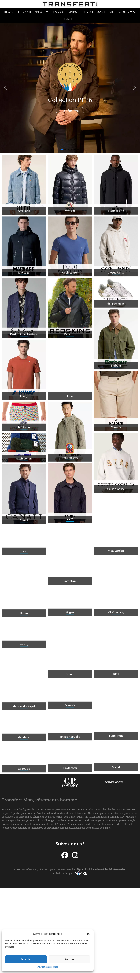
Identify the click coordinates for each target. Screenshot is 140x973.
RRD (116, 700)
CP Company (116, 638)
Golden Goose (116, 515)
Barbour (116, 391)
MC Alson (24, 440)
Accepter (26, 959)
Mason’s (116, 453)
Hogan (70, 625)
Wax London (116, 577)
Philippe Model (116, 317)
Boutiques (123, 11)
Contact (67, 19)
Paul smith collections (24, 360)
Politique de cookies (47, 967)
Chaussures (58, 11)
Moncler (70, 237)
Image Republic (70, 749)
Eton (70, 422)
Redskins (70, 360)
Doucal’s (70, 718)
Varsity (24, 657)
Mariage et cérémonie (81, 11)
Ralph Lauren (70, 298)
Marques (40, 11)
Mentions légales (75, 869)
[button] (88, 934)
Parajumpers (70, 484)
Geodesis (24, 750)
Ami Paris (24, 237)
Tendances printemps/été (17, 11)
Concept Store (105, 11)
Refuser (69, 959)
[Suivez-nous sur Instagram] (75, 855)
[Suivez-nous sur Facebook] (64, 855)
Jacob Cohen (24, 471)
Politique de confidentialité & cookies (105, 869)
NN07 (70, 545)
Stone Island (116, 237)
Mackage (24, 298)
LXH (23, 564)
